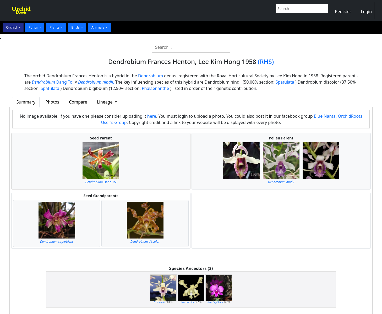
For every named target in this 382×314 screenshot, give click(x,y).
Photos (52, 102)
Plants (55, 27)
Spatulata (285, 82)
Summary (26, 102)
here (151, 116)
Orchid (12, 27)
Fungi (34, 27)
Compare (78, 102)
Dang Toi (52, 82)
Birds (75, 27)
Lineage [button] (105, 102)
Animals (98, 27)
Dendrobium (150, 76)
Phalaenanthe (155, 88)
